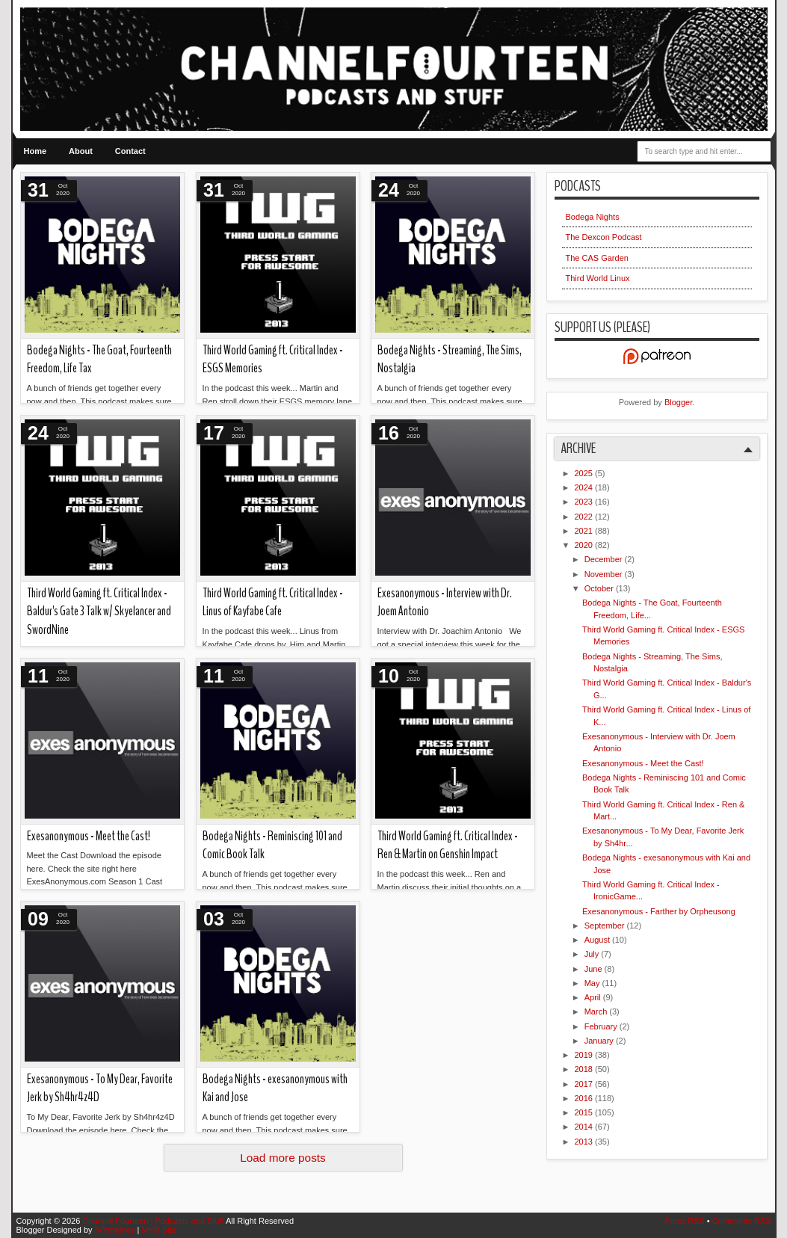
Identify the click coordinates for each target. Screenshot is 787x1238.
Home (35, 151)
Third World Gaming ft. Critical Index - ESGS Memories (273, 360)
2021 (585, 530)
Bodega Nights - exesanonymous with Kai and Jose (275, 1088)
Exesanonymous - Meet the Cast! (88, 836)
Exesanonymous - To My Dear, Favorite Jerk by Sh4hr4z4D (100, 1088)
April (593, 997)
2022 (585, 516)
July (593, 953)
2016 (585, 1098)
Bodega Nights (593, 216)
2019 (585, 1054)
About (81, 151)
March (597, 1011)
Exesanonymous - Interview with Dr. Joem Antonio (444, 602)
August (598, 939)
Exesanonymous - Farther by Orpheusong (658, 911)
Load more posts (283, 1157)
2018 (585, 1069)
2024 (585, 487)
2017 (585, 1084)
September (605, 925)
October (600, 588)
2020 (585, 545)
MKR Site (158, 1229)
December (604, 559)
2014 (585, 1126)
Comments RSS (741, 1220)
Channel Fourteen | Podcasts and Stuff (154, 1220)
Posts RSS (685, 1220)
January (600, 1040)
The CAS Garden (597, 257)
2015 (585, 1112)
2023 (585, 501)
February (602, 1026)
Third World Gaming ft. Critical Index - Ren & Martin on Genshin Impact (447, 845)
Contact (130, 151)
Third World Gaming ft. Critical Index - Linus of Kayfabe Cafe (273, 602)
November (604, 574)
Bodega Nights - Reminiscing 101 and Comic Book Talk (272, 845)
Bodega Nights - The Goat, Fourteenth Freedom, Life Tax (99, 360)
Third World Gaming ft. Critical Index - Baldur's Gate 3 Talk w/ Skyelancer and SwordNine (99, 611)
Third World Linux (598, 278)
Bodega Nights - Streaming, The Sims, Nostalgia (449, 360)
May (593, 983)
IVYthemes (116, 1229)
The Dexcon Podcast (604, 236)
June (594, 968)
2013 (585, 1141)
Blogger (678, 402)
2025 (585, 473)
